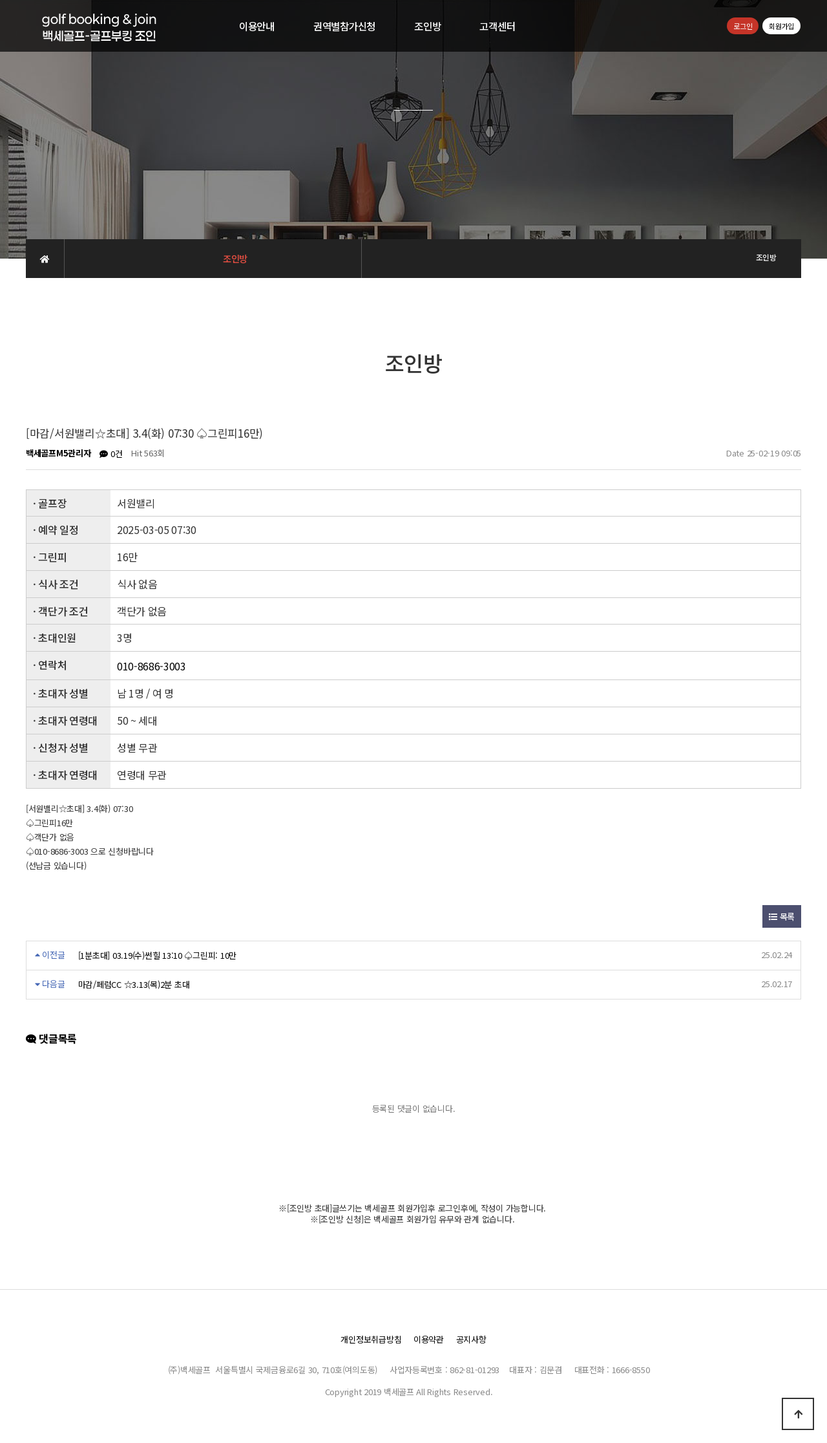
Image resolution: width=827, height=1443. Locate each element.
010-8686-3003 (151, 666)
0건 (110, 453)
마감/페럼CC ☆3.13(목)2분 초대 (134, 984)
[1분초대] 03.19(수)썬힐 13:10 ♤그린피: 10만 (157, 955)
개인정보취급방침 (370, 1339)
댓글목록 (51, 1039)
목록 (782, 916)
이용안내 (257, 26)
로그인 (742, 26)
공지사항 (471, 1339)
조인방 (427, 26)
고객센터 (497, 26)
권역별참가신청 (344, 26)
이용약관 (429, 1339)
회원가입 (781, 26)
